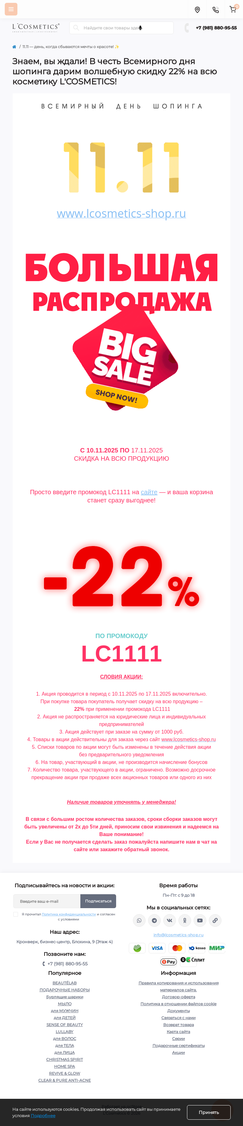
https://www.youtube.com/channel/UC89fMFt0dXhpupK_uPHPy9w (200, 920)
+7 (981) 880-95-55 (216, 28)
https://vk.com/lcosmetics (169, 920)
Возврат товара (178, 1024)
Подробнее (43, 1115)
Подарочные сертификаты (179, 1045)
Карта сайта (178, 1031)
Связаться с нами (178, 1017)
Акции (178, 1052)
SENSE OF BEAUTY (65, 1024)
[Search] (76, 28)
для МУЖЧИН (64, 1010)
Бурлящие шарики (64, 996)
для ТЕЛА (64, 1045)
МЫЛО (65, 1003)
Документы (178, 1010)
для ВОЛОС (64, 1038)
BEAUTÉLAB (65, 983)
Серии (178, 1038)
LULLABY (64, 1031)
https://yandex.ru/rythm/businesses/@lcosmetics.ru (215, 920)
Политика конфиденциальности (69, 914)
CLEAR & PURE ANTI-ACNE (64, 1080)
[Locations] (197, 9)
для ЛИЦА (64, 1052)
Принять (209, 1112)
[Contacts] (215, 9)
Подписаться (98, 901)
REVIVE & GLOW (64, 1073)
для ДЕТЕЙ (65, 1017)
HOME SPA (64, 1066)
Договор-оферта (178, 996)
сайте (149, 492)
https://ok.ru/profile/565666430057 (184, 920)
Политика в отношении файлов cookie (178, 1003)
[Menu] (11, 9)
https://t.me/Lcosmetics (154, 920)
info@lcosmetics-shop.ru (178, 934)
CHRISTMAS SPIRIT (64, 1059)
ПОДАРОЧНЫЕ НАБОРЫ (65, 990)
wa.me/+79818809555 (139, 920)
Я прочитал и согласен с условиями (68, 916)
